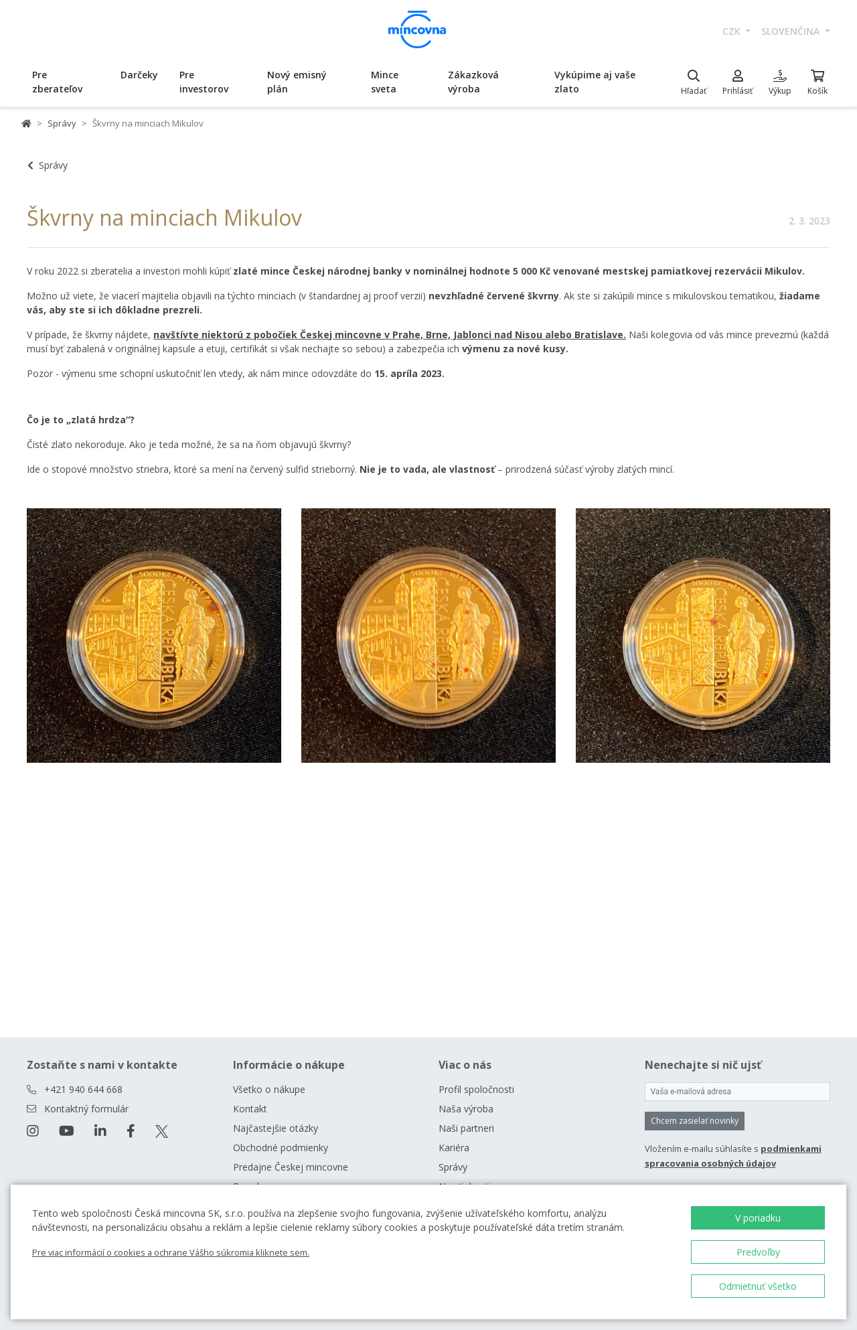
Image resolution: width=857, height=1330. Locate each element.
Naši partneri (466, 1128)
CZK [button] (732, 31)
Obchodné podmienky (280, 1147)
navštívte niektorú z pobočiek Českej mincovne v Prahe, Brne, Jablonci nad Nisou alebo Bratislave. (389, 334)
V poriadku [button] (758, 1217)
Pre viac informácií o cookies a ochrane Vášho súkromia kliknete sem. (170, 1252)
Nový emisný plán (297, 81)
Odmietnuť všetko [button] (758, 1286)
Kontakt (250, 1108)
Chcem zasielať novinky (694, 1120)
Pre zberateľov (57, 81)
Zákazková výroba (473, 81)
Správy (62, 123)
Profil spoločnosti (476, 1089)
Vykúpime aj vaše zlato (594, 81)
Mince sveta (384, 81)
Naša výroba (466, 1108)
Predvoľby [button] (758, 1252)
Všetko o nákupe (269, 1089)
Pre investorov (203, 81)
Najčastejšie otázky (275, 1128)
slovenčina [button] (791, 31)
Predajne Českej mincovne (290, 1167)
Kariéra (454, 1147)
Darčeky (139, 74)
